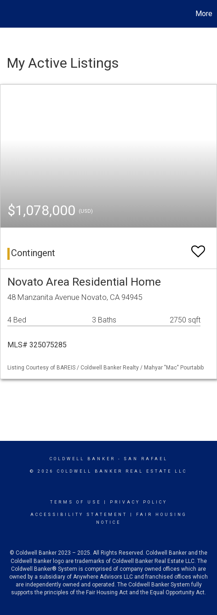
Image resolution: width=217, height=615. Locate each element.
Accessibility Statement (78, 514)
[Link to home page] (8, 14)
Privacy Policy (138, 502)
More (203, 13)
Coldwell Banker (82, 459)
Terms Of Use (75, 502)
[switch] (198, 247)
